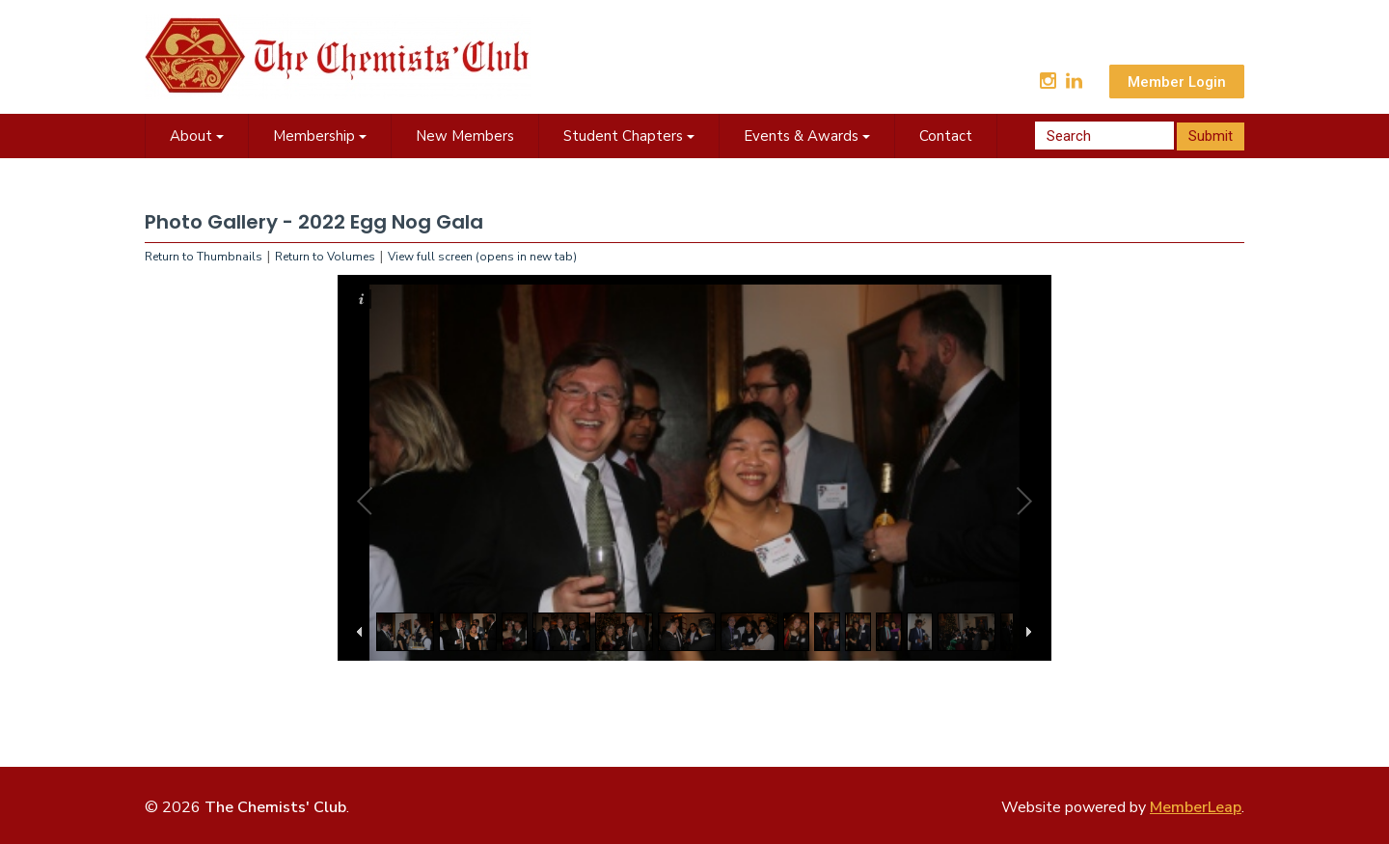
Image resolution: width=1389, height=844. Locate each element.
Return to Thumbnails (203, 256)
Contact (945, 136)
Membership (320, 136)
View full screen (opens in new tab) (482, 256)
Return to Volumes (325, 256)
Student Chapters (628, 136)
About (197, 136)
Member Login (1177, 82)
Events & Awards (807, 136)
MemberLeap (1195, 807)
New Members (465, 136)
